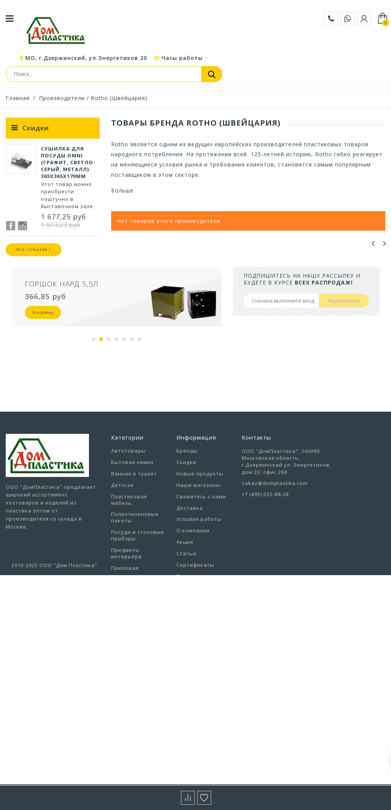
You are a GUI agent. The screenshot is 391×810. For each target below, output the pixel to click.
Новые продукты (199, 525)
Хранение (125, 729)
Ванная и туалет (134, 525)
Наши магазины (198, 536)
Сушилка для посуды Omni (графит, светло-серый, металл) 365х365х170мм (68, 167)
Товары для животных (127, 663)
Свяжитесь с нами (201, 548)
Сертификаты (195, 616)
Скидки (36, 127)
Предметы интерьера (126, 604)
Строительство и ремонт (134, 645)
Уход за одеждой (134, 707)
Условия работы (198, 570)
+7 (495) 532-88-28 (265, 545)
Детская (122, 536)
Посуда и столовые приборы (137, 586)
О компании (193, 582)
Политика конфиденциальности (206, 631)
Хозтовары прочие (137, 718)
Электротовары (133, 752)
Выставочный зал (201, 656)
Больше (122, 190)
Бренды (187, 502)
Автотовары (128, 502)
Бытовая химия (132, 513)
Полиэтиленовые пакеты (135, 569)
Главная (18, 98)
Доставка (189, 559)
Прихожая (125, 619)
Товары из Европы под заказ (137, 681)
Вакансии (189, 645)
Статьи (186, 604)
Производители (62, 98)
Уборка (121, 695)
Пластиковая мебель (129, 551)
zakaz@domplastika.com (275, 534)
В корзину (42, 364)
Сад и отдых (128, 630)
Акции (184, 593)
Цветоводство (131, 741)
